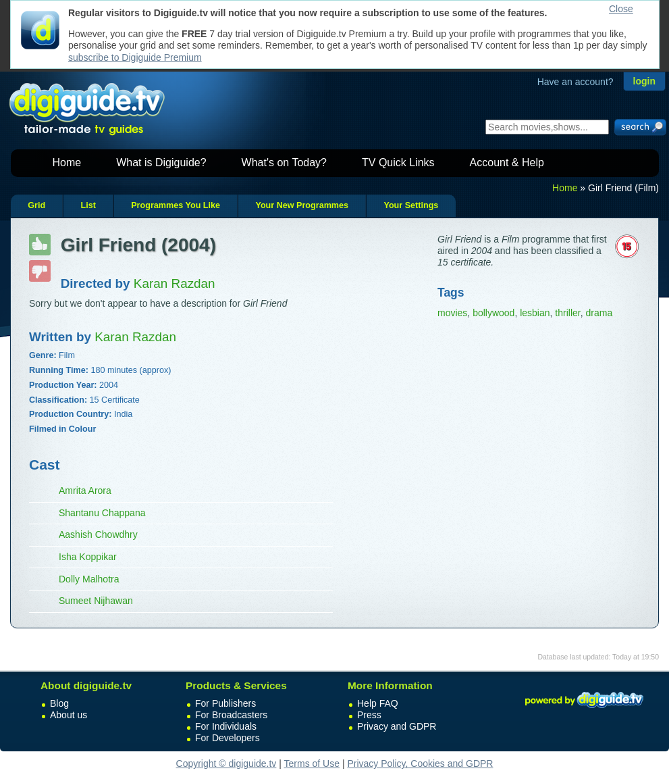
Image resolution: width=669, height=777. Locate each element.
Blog (59, 703)
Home (67, 162)
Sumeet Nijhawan (96, 600)
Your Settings (410, 205)
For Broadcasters (231, 714)
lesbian (535, 312)
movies (452, 312)
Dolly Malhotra (89, 579)
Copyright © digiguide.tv (226, 763)
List (87, 205)
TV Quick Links (398, 162)
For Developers (227, 737)
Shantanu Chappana (102, 512)
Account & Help (507, 162)
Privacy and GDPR (396, 726)
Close (621, 8)
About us (68, 714)
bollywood (493, 312)
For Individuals (226, 726)
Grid (36, 205)
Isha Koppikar (88, 556)
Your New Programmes (301, 205)
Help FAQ (377, 703)
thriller (567, 312)
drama (598, 312)
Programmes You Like (175, 205)
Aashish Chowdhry (98, 534)
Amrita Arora (85, 490)
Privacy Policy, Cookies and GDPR (420, 763)
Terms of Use (312, 763)
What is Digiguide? (161, 162)
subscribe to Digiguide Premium (135, 57)
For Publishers (225, 703)
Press (369, 714)
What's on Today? (284, 162)
